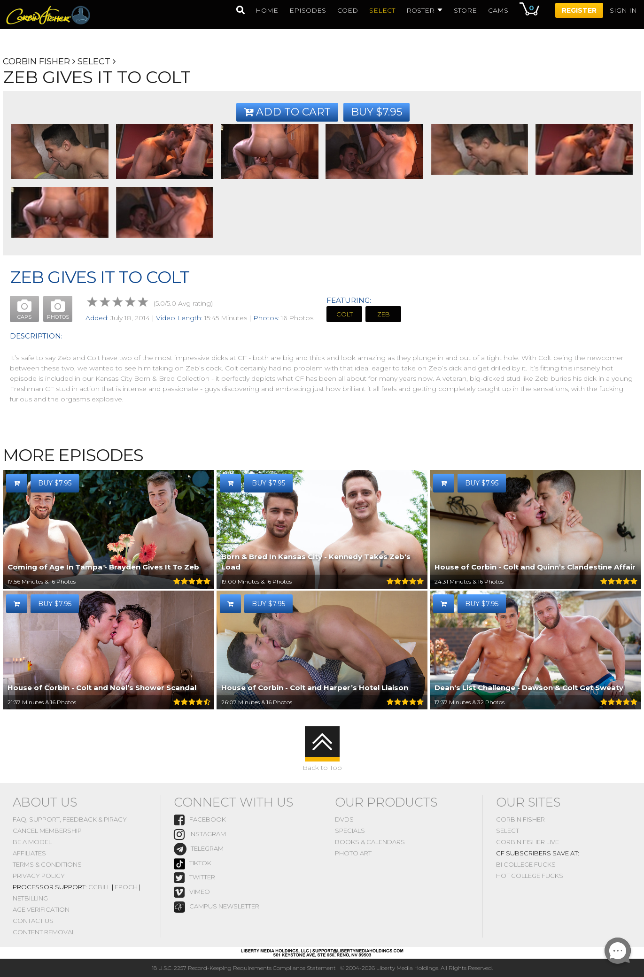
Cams (498, 10)
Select (94, 61)
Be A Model (32, 842)
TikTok (192, 863)
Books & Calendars (370, 842)
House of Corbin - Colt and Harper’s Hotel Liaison (314, 687)
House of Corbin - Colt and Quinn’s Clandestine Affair (535, 566)
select (382, 10)
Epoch (126, 887)
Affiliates (29, 853)
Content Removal (44, 932)
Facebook (200, 820)
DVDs (344, 819)
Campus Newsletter (216, 907)
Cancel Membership (47, 830)
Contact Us (33, 920)
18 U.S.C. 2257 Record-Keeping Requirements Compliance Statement (244, 967)
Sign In (623, 10)
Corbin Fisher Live (527, 842)
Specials (350, 830)
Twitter (194, 877)
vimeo (192, 892)
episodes (307, 10)
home (267, 10)
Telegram (199, 849)
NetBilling (30, 898)
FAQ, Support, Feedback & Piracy (70, 819)
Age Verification (41, 909)
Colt (344, 314)
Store (465, 10)
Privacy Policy (39, 875)
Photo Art (353, 853)
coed (347, 10)
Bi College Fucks (526, 864)
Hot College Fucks (529, 875)
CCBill (99, 887)
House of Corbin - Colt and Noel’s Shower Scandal (102, 687)
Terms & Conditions (47, 864)
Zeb (383, 314)
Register (579, 10)
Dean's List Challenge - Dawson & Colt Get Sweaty (529, 687)
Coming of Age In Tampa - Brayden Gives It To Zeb (103, 566)
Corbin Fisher (36, 61)
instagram (200, 834)
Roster (424, 10)
